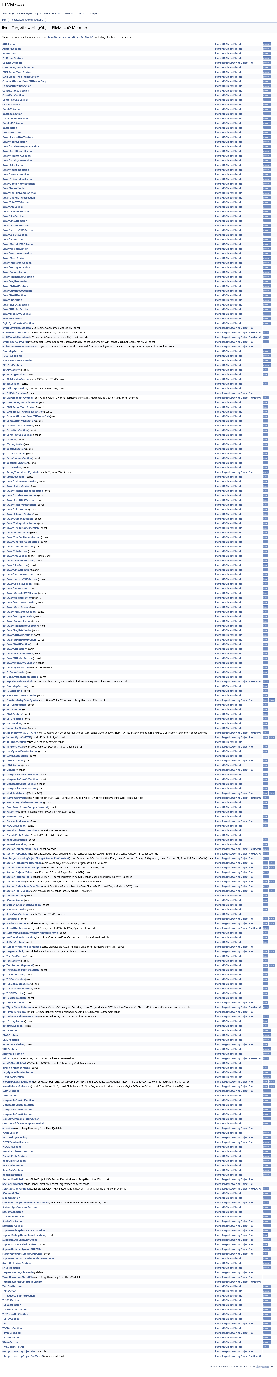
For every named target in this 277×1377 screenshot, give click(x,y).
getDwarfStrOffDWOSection (19, 639)
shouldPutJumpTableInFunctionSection (25, 1202)
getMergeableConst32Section (20, 779)
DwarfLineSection (13, 216)
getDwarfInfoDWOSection (17, 546)
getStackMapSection (14, 909)
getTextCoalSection (14, 956)
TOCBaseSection (12, 1328)
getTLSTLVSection (13, 993)
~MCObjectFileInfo (13, 1346)
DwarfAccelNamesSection (17, 151)
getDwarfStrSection (14, 649)
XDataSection (10, 1342)
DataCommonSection (15, 118)
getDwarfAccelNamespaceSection (22, 490)
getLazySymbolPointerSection (20, 751)
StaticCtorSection (12, 1221)
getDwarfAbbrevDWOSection (19, 481)
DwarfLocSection (12, 239)
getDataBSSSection (13, 448)
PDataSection (10, 1132)
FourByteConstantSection (17, 360)
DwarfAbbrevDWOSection (17, 137)
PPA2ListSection (12, 1146)
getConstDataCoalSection (17, 425)
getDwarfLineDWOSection (18, 560)
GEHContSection (12, 365)
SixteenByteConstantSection (19, 1207)
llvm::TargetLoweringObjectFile (234, 62)
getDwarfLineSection (15, 565)
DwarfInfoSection (12, 207)
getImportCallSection (15, 728)
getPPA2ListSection (14, 825)
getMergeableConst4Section (19, 783)
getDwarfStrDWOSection (17, 635)
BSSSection (9, 53)
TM (4, 1323)
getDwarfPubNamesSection (19, 611)
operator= (8, 1128)
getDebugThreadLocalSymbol (20, 472)
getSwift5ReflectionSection (18, 937)
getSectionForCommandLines (20, 849)
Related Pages (24, 13)
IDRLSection (9, 1049)
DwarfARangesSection (15, 169)
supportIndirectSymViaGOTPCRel (22, 1253)
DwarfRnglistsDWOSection (18, 276)
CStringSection (11, 104)
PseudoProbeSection (14, 1156)
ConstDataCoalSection (15, 90)
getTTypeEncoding (13, 1002)
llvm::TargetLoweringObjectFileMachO (71, 37)
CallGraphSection (12, 58)
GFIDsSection (10, 1030)
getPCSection (10, 811)
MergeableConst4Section (17, 1109)
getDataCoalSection (14, 453)
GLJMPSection (10, 1039)
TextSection (9, 1291)
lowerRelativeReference (16, 1086)
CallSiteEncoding (12, 62)
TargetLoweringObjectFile (17, 1272)
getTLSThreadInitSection (17, 988)
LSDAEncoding (10, 1091)
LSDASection (9, 1095)
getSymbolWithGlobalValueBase (21, 946)
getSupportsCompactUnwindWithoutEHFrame (30, 932)
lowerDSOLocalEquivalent (17, 1081)
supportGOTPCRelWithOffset (19, 1244)
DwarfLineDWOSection (16, 211)
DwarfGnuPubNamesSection (19, 193)
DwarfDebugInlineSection (17, 179)
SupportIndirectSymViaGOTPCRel (22, 1249)
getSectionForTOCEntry (16, 890)
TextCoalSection (12, 1286)
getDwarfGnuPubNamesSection (21, 537)
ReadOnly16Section (14, 1160)
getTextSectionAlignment (17, 965)
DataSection (9, 127)
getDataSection (11, 467)
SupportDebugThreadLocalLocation (23, 1230)
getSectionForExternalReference (21, 863)
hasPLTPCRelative (13, 1044)
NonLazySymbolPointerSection (20, 1118)
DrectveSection (11, 132)
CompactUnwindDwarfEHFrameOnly (24, 81)
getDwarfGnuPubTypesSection (20, 541)
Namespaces (52, 13)
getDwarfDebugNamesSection (20, 528)
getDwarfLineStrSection (16, 569)
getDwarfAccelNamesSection (19, 495)
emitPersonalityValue (15, 341)
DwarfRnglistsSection (15, 281)
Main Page (8, 13)
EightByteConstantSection (18, 323)
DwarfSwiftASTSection (15, 304)
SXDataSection (11, 1267)
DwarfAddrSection (13, 165)
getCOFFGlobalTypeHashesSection (22, 411)
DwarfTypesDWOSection (16, 314)
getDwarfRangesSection (16, 621)
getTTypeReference (14, 1011)
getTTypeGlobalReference (17, 1007)
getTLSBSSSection (13, 974)
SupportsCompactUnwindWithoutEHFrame (28, 1258)
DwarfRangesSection (14, 272)
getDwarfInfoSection (15, 551)
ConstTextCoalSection (15, 99)
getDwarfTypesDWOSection (19, 662)
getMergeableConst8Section (19, 788)
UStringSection (11, 1337)
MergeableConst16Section (18, 1100)
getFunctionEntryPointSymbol (20, 700)
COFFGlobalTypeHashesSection (20, 76)
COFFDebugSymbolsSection (18, 67)
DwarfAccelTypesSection (17, 160)
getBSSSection (10, 383)
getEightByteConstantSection (20, 676)
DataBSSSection (11, 109)
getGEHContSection (14, 704)
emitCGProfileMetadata (16, 327)
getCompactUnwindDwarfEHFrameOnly (26, 416)
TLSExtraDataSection (14, 1309)
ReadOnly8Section (13, 1165)
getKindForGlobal (12, 746)
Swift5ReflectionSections (17, 1263)
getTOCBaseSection (14, 997)
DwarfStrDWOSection (15, 286)
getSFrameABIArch (13, 895)
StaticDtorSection (12, 1225)
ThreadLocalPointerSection (18, 1295)
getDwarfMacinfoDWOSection (20, 593)
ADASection (9, 44)
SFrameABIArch (11, 1193)
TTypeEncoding (11, 1332)
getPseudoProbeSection (16, 835)
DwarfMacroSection (14, 258)
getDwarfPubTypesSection (18, 616)
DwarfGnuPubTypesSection (18, 197)
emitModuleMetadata (15, 337)
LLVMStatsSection (13, 1077)
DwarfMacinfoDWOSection (18, 244)
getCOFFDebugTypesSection (19, 407)
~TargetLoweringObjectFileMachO (22, 1356)
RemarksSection (12, 1174)
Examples (94, 13)
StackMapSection (12, 1211)
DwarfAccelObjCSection (16, 155)
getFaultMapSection (14, 686)
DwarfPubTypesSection (16, 267)
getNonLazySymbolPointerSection (22, 802)
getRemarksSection (14, 844)
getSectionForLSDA (13, 881)
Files (81, 13)
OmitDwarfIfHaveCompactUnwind (23, 1123)
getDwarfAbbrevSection (16, 486)
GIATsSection (10, 1035)
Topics (38, 13)
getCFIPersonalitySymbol (17, 397)
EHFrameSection (12, 318)
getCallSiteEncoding (14, 393)
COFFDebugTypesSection (17, 72)
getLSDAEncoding (12, 760)
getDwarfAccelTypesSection (19, 504)
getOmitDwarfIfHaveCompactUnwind (25, 807)
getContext (9, 439)
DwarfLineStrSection (14, 220)
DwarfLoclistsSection (15, 234)
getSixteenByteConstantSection (21, 904)
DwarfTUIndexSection (15, 309)
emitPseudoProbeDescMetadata (21, 346)
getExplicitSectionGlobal (17, 681)
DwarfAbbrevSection (14, 141)
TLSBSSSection (11, 1300)
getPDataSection (12, 816)
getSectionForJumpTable (17, 872)
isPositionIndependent (16, 1067)
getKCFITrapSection (14, 742)
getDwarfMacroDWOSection (19, 602)
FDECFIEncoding (12, 355)
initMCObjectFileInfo (14, 1063)
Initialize (7, 1058)
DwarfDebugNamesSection (18, 183)
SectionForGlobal (12, 1179)
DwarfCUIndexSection (15, 174)
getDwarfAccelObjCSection (18, 500)
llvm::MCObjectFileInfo (229, 44)
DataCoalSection (12, 113)
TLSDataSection (11, 1305)
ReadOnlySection (12, 1170)
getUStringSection (13, 1021)
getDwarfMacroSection (16, 607)
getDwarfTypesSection (15, 667)
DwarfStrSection (12, 300)
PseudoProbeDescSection (17, 1151)
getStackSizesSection (15, 914)
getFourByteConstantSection (19, 695)
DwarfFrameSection (14, 188)
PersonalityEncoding (14, 1137)
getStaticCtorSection (14, 923)
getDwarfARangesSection (17, 514)
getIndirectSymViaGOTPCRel (19, 732)
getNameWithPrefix (14, 797)
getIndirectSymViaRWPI (16, 737)
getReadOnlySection (14, 839)
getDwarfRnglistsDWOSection (20, 625)
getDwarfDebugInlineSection (19, 523)
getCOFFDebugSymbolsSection (20, 402)
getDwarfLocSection (14, 588)
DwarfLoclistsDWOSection (18, 230)
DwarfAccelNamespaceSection (20, 146)
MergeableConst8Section (17, 1114)
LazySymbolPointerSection (18, 1072)
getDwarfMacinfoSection (17, 597)
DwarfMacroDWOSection (17, 253)
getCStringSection (13, 444)
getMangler (9, 769)
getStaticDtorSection (15, 928)
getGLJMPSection (12, 718)
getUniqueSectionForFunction (20, 1016)
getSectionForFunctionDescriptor (22, 867)
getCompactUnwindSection (18, 421)
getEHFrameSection (14, 672)
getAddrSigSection (13, 374)
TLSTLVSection (11, 1318)
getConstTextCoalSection (17, 434)
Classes (69, 13)
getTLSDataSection (13, 979)
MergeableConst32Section (18, 1104)
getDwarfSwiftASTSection (17, 653)
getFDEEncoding (12, 690)
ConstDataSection (13, 95)
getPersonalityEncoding (16, 821)
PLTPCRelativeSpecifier (16, 1142)
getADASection (11, 369)
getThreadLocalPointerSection (20, 970)
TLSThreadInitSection (15, 1314)
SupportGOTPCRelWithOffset (19, 1239)
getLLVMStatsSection (15, 756)
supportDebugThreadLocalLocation (23, 1235)
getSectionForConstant (16, 853)
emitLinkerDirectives (15, 332)
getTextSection (11, 960)
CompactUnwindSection (16, 86)
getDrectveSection (13, 476)
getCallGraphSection (14, 388)
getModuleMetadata (14, 793)
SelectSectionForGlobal (16, 1188)
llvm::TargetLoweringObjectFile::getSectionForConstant (35, 858)
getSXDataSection (13, 942)
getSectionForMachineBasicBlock (22, 886)
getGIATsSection (12, 714)
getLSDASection (11, 765)
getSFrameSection (13, 900)
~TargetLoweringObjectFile (18, 1351)
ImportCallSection (13, 1053)
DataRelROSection (13, 123)
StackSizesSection (13, 1216)
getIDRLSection (11, 723)
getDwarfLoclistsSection (17, 583)
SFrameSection (11, 1198)
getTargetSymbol (12, 951)
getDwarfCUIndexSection (17, 518)
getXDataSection (12, 1025)
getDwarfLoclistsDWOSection (20, 579)
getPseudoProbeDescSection (19, 830)
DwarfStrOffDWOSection (17, 290)
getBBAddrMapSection (15, 379)
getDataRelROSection (15, 462)
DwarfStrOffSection (14, 295)
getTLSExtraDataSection (16, 983)
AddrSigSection (11, 48)
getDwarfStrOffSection (16, 644)
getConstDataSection (15, 430)
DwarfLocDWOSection (15, 225)
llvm (4, 19)
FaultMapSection (12, 351)
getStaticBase (10, 918)
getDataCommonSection (17, 458)
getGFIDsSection (12, 709)
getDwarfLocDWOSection (17, 574)
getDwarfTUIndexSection (17, 658)
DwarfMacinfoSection (15, 248)
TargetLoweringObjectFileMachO (27, 19)
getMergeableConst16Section (20, 774)
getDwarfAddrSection (15, 509)
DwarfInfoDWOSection (15, 202)
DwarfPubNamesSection (17, 262)
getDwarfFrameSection (16, 532)
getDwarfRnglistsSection (17, 630)
